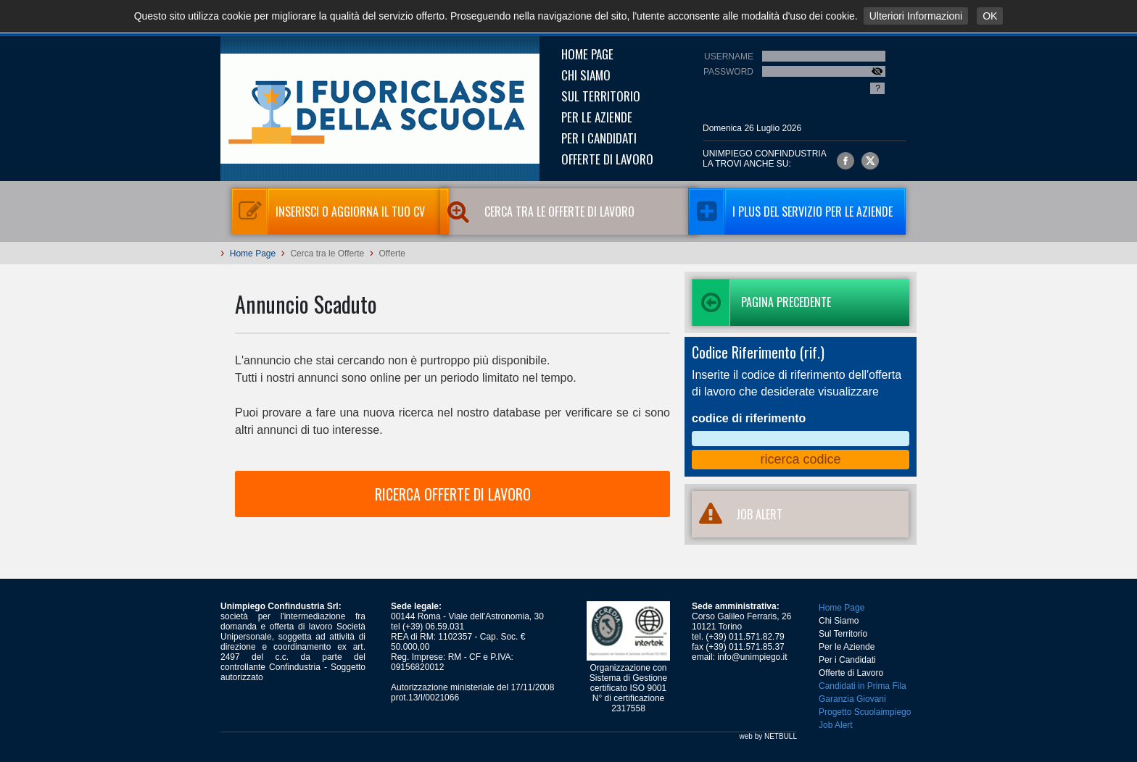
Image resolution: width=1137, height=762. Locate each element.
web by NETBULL (768, 736)
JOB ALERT (737, 514)
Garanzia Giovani (852, 699)
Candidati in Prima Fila (862, 686)
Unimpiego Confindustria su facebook (845, 160)
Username (728, 56)
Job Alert (836, 725)
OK (990, 16)
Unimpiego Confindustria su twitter (870, 160)
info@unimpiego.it (752, 657)
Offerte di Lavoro (607, 159)
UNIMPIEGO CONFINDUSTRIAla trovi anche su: (765, 158)
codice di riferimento (749, 418)
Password (728, 72)
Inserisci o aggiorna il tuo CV (328, 211)
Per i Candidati (599, 138)
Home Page (587, 54)
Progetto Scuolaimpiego (865, 712)
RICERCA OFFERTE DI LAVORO (453, 494)
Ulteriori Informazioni (915, 16)
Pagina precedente (761, 302)
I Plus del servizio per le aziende (790, 211)
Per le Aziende (596, 117)
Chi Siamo (586, 75)
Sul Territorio (600, 96)
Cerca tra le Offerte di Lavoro (557, 211)
